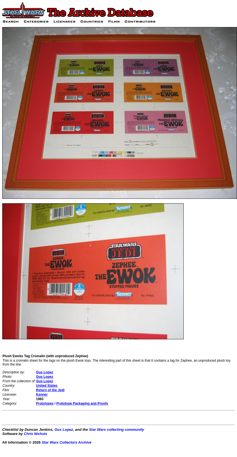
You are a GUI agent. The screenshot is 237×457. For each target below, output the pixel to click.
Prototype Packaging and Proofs (82, 403)
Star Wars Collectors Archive (66, 442)
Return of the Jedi (50, 390)
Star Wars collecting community (116, 429)
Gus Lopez (44, 372)
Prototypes (45, 403)
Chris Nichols (35, 434)
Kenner (41, 394)
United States (47, 386)
